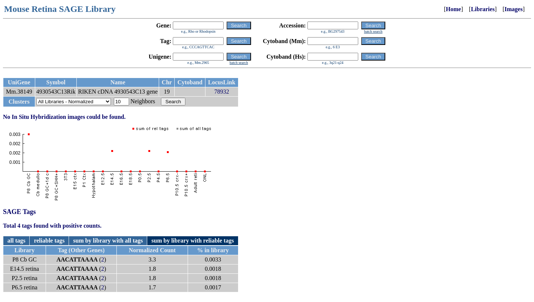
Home (453, 9)
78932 (221, 91)
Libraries (483, 9)
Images (514, 9)
